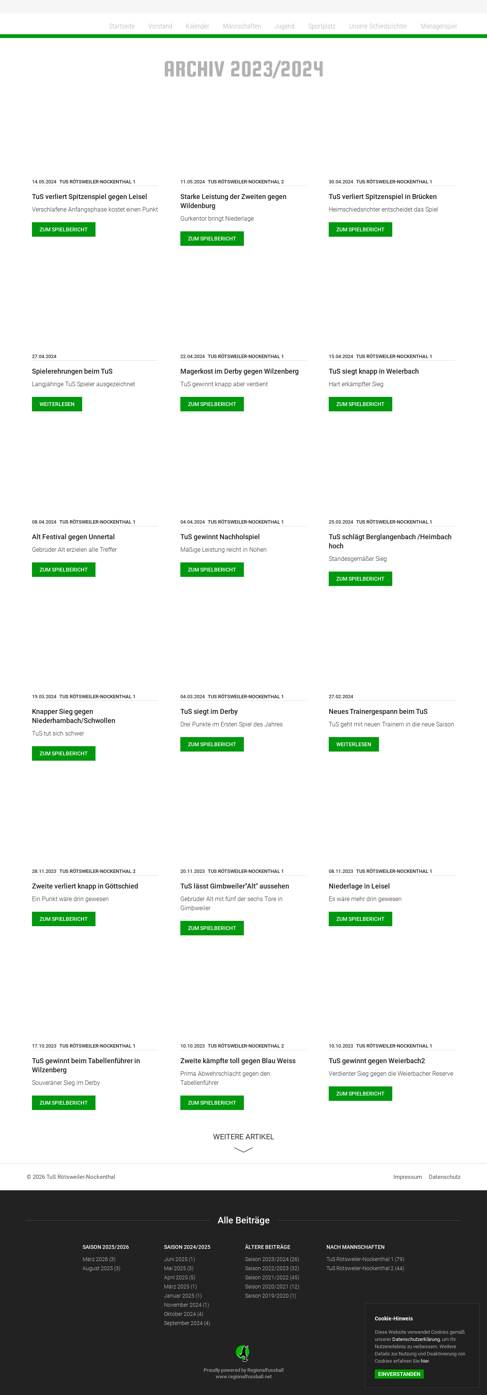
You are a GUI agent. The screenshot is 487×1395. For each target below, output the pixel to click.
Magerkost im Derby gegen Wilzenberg (239, 371)
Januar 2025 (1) (183, 1296)
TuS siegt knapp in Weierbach (374, 371)
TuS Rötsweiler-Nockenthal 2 (246, 182)
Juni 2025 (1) (179, 1259)
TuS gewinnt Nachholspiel (220, 537)
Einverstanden (399, 1374)
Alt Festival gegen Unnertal (73, 537)
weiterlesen (57, 404)
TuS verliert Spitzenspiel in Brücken (383, 197)
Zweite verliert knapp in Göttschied (85, 886)
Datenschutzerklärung (416, 1339)
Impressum (407, 1177)
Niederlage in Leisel (359, 886)
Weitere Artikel (243, 1136)
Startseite (119, 25)
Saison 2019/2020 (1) (270, 1296)
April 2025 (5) (180, 1277)
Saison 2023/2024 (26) (272, 1259)
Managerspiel (439, 25)
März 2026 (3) (99, 1259)
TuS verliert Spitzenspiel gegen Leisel (89, 197)
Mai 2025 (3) (179, 1268)
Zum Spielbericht (64, 229)
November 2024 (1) (186, 1305)
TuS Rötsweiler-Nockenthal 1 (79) (365, 1259)
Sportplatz (318, 25)
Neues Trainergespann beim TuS (378, 711)
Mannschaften (239, 25)
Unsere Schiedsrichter (376, 25)
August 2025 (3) (102, 1268)
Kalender (194, 25)
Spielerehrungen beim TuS (72, 371)
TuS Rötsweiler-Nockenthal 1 (97, 182)
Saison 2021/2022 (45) (272, 1277)
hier (425, 1361)
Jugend (282, 25)
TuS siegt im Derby (209, 711)
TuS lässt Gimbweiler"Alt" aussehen (234, 886)
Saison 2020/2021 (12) (272, 1287)
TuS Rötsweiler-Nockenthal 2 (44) (365, 1268)
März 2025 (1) (180, 1287)
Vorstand (157, 25)
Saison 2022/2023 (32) (272, 1268)
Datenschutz (444, 1177)
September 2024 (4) (187, 1323)
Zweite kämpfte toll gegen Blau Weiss (238, 1061)
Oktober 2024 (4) (184, 1314)
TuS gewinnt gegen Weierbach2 (377, 1061)
